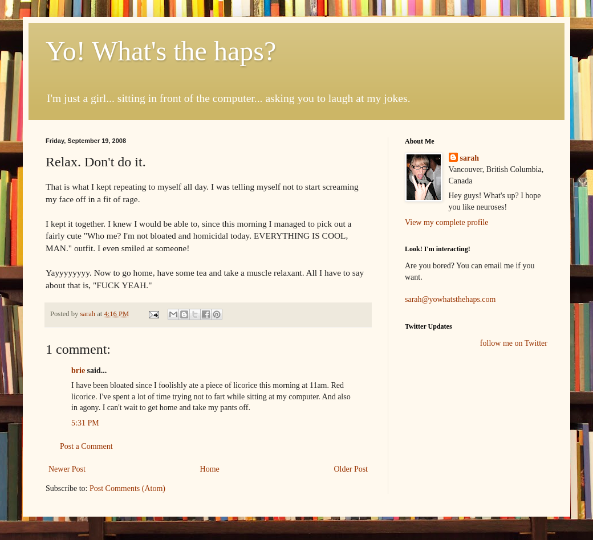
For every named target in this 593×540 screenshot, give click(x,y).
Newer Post (67, 469)
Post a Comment (86, 446)
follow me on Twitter (513, 343)
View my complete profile (447, 222)
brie (78, 370)
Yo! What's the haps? (161, 51)
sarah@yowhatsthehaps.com (450, 299)
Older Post (351, 469)
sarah (88, 314)
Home (210, 469)
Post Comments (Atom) (127, 488)
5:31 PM (85, 423)
